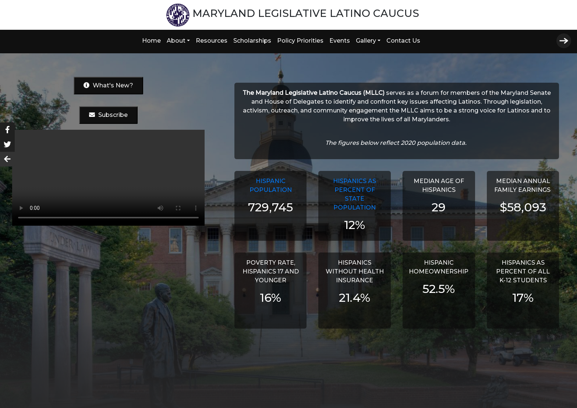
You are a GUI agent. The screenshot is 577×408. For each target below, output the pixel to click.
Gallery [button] (366, 40)
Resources (211, 40)
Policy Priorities (300, 40)
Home (151, 40)
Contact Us (403, 40)
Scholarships (252, 40)
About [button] (176, 40)
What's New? (108, 85)
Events (339, 40)
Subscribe (108, 114)
